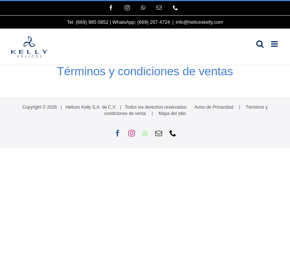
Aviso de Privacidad (213, 107)
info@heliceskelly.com (199, 22)
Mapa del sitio (172, 113)
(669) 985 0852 (92, 22)
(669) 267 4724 (153, 22)
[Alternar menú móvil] (275, 44)
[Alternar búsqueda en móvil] (260, 44)
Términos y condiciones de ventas (145, 71)
